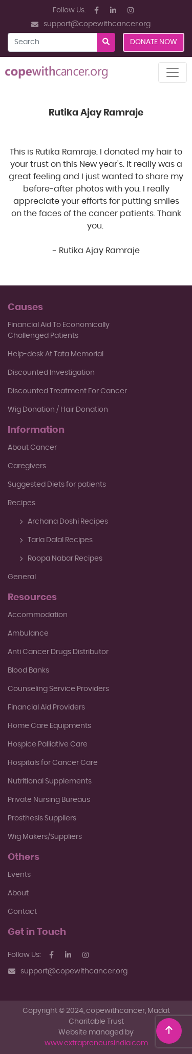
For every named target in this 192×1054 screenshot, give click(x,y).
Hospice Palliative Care (48, 744)
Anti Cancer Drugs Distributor (58, 652)
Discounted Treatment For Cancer (67, 391)
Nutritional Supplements (50, 781)
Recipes (21, 503)
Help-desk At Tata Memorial (55, 354)
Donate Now (153, 42)
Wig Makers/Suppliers (45, 836)
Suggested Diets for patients (57, 484)
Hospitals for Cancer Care (53, 762)
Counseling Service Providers (58, 689)
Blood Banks (28, 670)
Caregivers (27, 466)
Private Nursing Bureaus (49, 799)
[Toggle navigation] (172, 72)
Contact (22, 911)
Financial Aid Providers (46, 707)
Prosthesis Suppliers (42, 818)
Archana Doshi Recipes (63, 521)
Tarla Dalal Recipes (56, 540)
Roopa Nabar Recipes (60, 558)
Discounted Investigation (51, 372)
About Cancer (32, 447)
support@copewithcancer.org (91, 24)
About (18, 893)
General (22, 577)
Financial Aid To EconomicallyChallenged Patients (59, 330)
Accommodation (38, 615)
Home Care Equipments (49, 726)
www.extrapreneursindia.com (96, 1043)
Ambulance (28, 633)
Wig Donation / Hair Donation (58, 409)
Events (19, 874)
